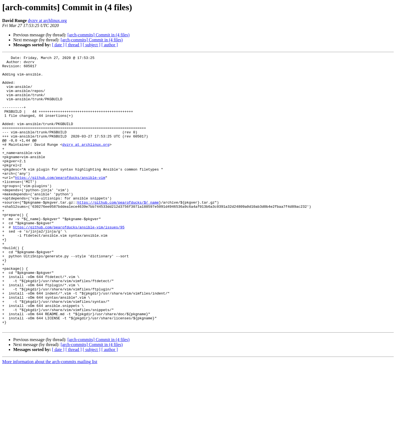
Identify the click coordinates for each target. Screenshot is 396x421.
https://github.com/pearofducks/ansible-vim (60, 202)
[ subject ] (91, 44)
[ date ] (58, 44)
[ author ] (109, 44)
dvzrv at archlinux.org (47, 20)
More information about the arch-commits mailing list (49, 416)
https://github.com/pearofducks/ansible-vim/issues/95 (69, 261)
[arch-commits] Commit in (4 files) (98, 35)
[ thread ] (73, 44)
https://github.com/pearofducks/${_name (118, 232)
